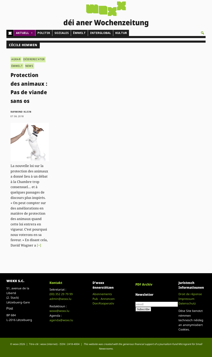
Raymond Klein (21, 111)
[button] (202, 33)
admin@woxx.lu (60, 299)
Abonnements (102, 294)
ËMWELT (79, 33)
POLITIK (43, 33)
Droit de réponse (190, 294)
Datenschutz (187, 303)
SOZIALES (61, 33)
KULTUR (121, 33)
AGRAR (16, 59)
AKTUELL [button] (24, 33)
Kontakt (55, 282)
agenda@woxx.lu (61, 320)
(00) (61, 294)
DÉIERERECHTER (34, 59)
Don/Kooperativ (103, 303)
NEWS (29, 66)
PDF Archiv (143, 284)
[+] (39, 245)
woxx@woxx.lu (59, 311)
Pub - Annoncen (104, 299)
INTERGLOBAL (100, 33)
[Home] (10, 33)
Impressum (186, 299)
